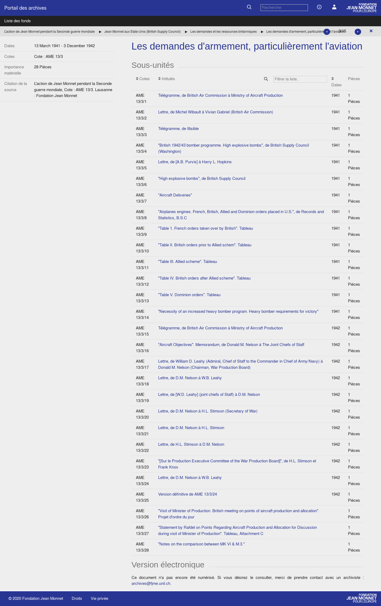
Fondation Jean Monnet (42, 598)
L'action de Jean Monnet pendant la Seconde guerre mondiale (49, 31)
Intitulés (242, 79)
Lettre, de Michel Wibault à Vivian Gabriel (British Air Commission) (215, 112)
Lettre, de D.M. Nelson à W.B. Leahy (190, 378)
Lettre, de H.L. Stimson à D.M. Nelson (191, 444)
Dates (336, 82)
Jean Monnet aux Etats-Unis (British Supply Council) (142, 31)
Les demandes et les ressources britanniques (223, 31)
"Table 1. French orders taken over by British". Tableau (205, 228)
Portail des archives (25, 8)
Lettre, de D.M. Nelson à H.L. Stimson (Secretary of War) (207, 411)
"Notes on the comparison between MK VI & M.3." (201, 544)
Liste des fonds (17, 21)
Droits (77, 598)
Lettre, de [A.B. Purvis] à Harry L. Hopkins (195, 162)
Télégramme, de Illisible (178, 128)
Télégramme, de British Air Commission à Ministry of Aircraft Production (220, 95)
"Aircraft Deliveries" (175, 195)
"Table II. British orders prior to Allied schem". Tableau (204, 245)
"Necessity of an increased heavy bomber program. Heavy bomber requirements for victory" (238, 311)
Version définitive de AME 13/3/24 (187, 494)
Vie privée (99, 598)
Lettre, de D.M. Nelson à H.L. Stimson (191, 427)
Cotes (143, 78)
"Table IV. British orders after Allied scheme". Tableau (204, 278)
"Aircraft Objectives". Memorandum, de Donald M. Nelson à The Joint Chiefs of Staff (231, 344)
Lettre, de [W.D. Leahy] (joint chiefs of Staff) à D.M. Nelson (209, 394)
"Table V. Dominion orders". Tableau (189, 295)
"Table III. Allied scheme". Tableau (187, 261)
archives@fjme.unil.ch (151, 583)
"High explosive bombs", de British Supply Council (201, 178)
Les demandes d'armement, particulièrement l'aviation (305, 31)
